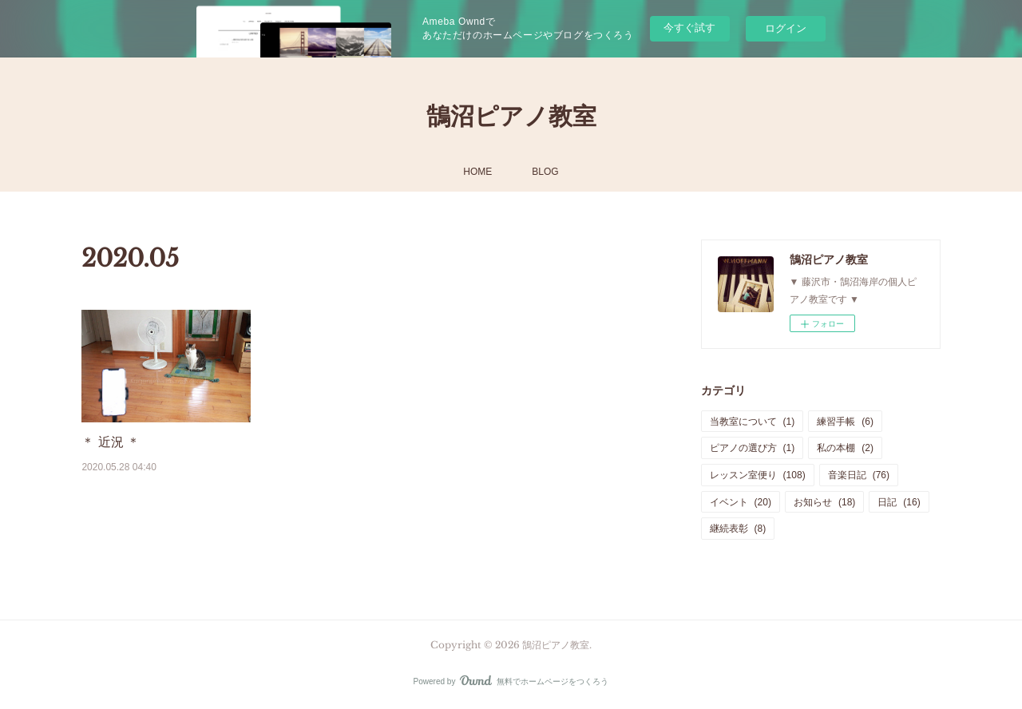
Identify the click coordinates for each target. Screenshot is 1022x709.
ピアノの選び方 (752, 448)
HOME (477, 171)
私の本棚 (845, 448)
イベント (740, 502)
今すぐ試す (689, 28)
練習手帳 (845, 421)
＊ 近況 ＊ (110, 442)
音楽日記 (858, 475)
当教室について (752, 421)
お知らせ (824, 502)
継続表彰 (738, 528)
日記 (898, 502)
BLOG (545, 171)
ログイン (785, 28)
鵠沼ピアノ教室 (511, 116)
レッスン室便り (758, 475)
